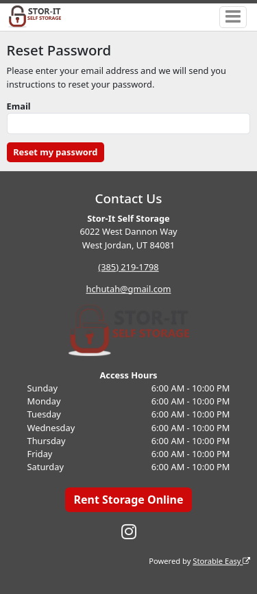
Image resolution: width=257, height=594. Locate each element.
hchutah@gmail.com (128, 289)
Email (19, 106)
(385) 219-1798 (128, 267)
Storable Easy (221, 561)
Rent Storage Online (128, 499)
